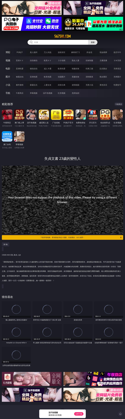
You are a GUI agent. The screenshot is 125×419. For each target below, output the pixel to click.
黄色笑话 (103, 85)
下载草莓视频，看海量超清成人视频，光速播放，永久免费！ (81, 237)
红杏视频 (61, 93)
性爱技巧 (117, 85)
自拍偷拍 (33, 60)
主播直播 (103, 60)
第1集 (5, 244)
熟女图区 (103, 76)
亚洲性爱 (19, 68)
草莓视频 (33, 93)
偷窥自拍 (19, 76)
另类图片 (117, 76)
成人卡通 (47, 68)
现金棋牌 (103, 52)
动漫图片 (61, 76)
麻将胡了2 (75, 52)
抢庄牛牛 (117, 52)
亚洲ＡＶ (19, 60)
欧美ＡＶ (47, 60)
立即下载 (79, 414)
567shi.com (62, 36)
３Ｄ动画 (61, 60)
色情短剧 (75, 93)
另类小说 (89, 85)
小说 (8, 84)
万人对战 (47, 52)
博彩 (8, 52)
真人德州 (33, 52)
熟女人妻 (75, 60)
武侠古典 (61, 85)
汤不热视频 (47, 93)
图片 (8, 76)
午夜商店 (19, 93)
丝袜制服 (89, 60)
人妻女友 (47, 85)
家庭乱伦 (33, 85)
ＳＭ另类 (117, 60)
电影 (8, 68)
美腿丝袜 (75, 76)
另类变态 (117, 68)
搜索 (93, 42)
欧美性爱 (61, 68)
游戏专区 (61, 52)
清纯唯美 (89, 76)
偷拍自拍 (33, 68)
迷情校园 (75, 85)
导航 (8, 93)
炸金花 (89, 52)
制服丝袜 (75, 68)
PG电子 (20, 52)
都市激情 (19, 85)
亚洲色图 (33, 76)
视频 (8, 60)
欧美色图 (47, 76)
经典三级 (89, 68)
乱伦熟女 (103, 68)
